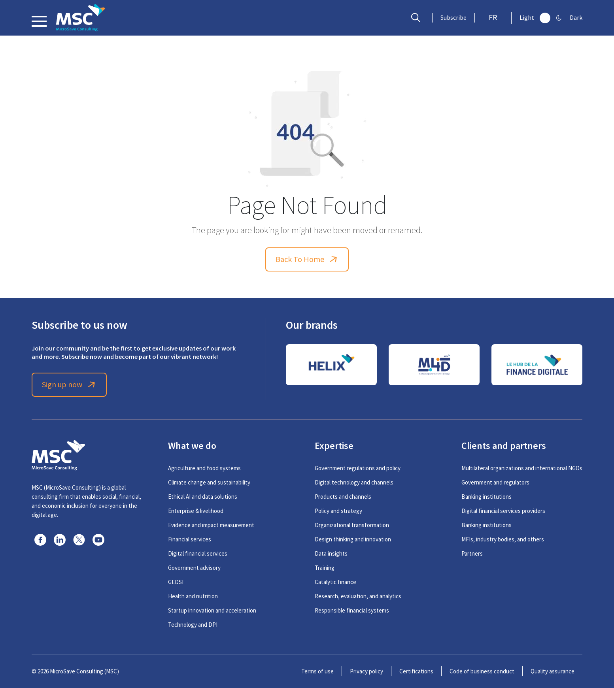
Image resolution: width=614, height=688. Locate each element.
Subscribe (453, 18)
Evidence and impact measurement (211, 525)
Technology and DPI (192, 624)
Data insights (331, 553)
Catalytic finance (335, 582)
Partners (472, 553)
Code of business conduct (482, 671)
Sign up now (69, 384)
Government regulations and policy (358, 468)
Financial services (189, 539)
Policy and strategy (338, 511)
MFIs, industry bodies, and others (502, 539)
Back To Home (307, 259)
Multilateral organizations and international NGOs (521, 468)
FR (493, 18)
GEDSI (175, 582)
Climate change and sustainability (209, 482)
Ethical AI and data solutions (202, 496)
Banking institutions (486, 496)
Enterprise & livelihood (195, 511)
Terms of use (317, 671)
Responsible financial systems (352, 610)
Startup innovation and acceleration (212, 610)
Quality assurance (552, 671)
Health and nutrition (193, 596)
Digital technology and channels (354, 482)
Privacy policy (366, 671)
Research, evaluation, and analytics (358, 596)
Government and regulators (495, 482)
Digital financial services (197, 553)
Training (324, 567)
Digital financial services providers (503, 511)
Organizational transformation (352, 525)
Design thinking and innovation (353, 539)
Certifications (416, 671)
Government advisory (194, 567)
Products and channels (343, 496)
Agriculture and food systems (204, 468)
